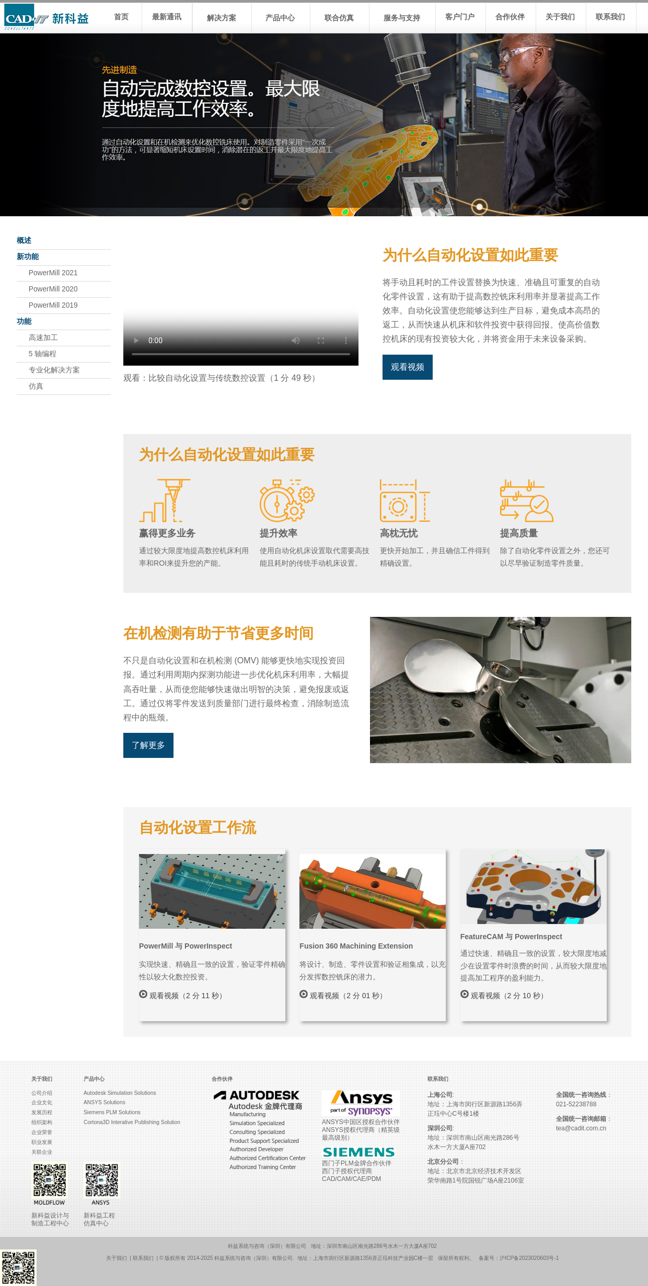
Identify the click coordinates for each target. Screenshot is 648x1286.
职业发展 (41, 1142)
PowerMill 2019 (47, 305)
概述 (24, 240)
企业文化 (41, 1102)
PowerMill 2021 (47, 273)
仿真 (30, 386)
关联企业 (41, 1152)
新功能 (28, 257)
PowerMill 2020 (47, 289)
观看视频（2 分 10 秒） (504, 995)
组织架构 (41, 1122)
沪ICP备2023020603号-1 (529, 1258)
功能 (24, 321)
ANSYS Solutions (104, 1102)
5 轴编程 (36, 354)
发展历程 (41, 1112)
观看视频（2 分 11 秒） (182, 995)
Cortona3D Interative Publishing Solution (132, 1122)
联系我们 (143, 1258)
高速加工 (37, 338)
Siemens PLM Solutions (112, 1112)
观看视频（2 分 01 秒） (343, 995)
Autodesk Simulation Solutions (120, 1093)
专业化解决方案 (48, 370)
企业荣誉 (41, 1132)
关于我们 (116, 1258)
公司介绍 (41, 1093)
